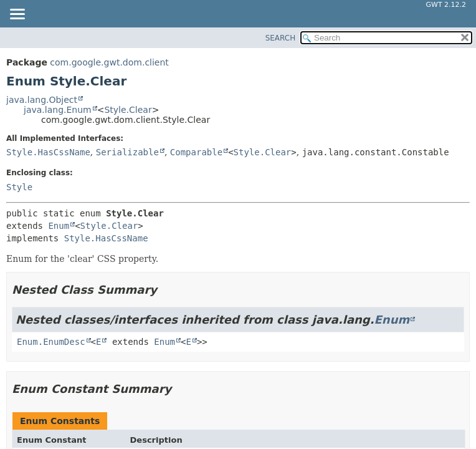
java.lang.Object (41, 100)
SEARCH (280, 38)
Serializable (127, 152)
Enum (58, 226)
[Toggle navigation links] (16, 15)
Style (19, 187)
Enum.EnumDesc (51, 342)
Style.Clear (127, 110)
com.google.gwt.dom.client (109, 62)
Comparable (196, 152)
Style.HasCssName (48, 152)
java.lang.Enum (58, 110)
